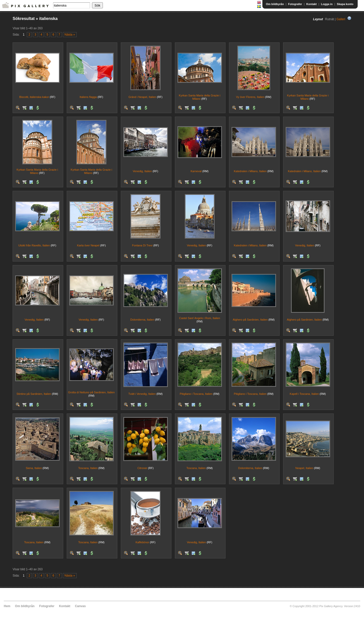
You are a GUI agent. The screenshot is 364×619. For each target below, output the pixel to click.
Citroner (142, 468)
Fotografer (295, 4)
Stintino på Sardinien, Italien (33, 393)
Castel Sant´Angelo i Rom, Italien (199, 318)
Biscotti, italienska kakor (34, 96)
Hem (7, 606)
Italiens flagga (88, 96)
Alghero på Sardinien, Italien (250, 319)
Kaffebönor (142, 542)
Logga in (327, 4)
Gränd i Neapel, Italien (142, 96)
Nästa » (69, 34)
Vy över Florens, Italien (250, 96)
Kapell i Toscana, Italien (304, 393)
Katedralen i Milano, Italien (250, 171)
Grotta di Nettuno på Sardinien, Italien (91, 392)
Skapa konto (345, 4)
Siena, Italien (34, 468)
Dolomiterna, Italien (142, 319)
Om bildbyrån (275, 4)
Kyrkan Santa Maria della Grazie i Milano (199, 97)
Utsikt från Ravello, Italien (34, 245)
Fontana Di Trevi (142, 245)
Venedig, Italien (142, 171)
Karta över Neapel (88, 245)
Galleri (340, 19)
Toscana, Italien (88, 468)
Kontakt (311, 4)
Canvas (80, 606)
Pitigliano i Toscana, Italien (196, 393)
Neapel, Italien (304, 468)
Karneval (196, 171)
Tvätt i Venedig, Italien (142, 393)
